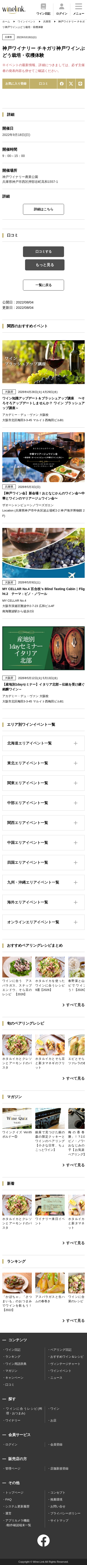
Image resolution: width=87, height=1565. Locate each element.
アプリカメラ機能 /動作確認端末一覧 (18, 1523)
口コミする (43, 251)
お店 (53, 1420)
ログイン (11, 1444)
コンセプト (57, 1492)
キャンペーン (14, 1377)
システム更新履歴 (17, 1506)
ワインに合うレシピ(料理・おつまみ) (24, 1411)
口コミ (43, 83)
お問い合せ (57, 1506)
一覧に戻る (43, 285)
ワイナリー (12, 1420)
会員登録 (56, 1444)
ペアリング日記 (60, 1349)
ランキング (12, 1356)
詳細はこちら (43, 209)
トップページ (14, 1492)
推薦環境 (56, 1499)
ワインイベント (60, 1370)
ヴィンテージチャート (65, 1364)
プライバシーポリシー (65, 1513)
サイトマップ (59, 1520)
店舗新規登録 (59, 1468)
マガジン (11, 1370)
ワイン (54, 1408)
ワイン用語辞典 (15, 1364)
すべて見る (74, 1005)
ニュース (56, 1377)
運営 (8, 1513)
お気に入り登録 (15, 83)
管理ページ (12, 1468)
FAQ (8, 1499)
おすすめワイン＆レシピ (67, 1356)
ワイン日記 (12, 1349)
